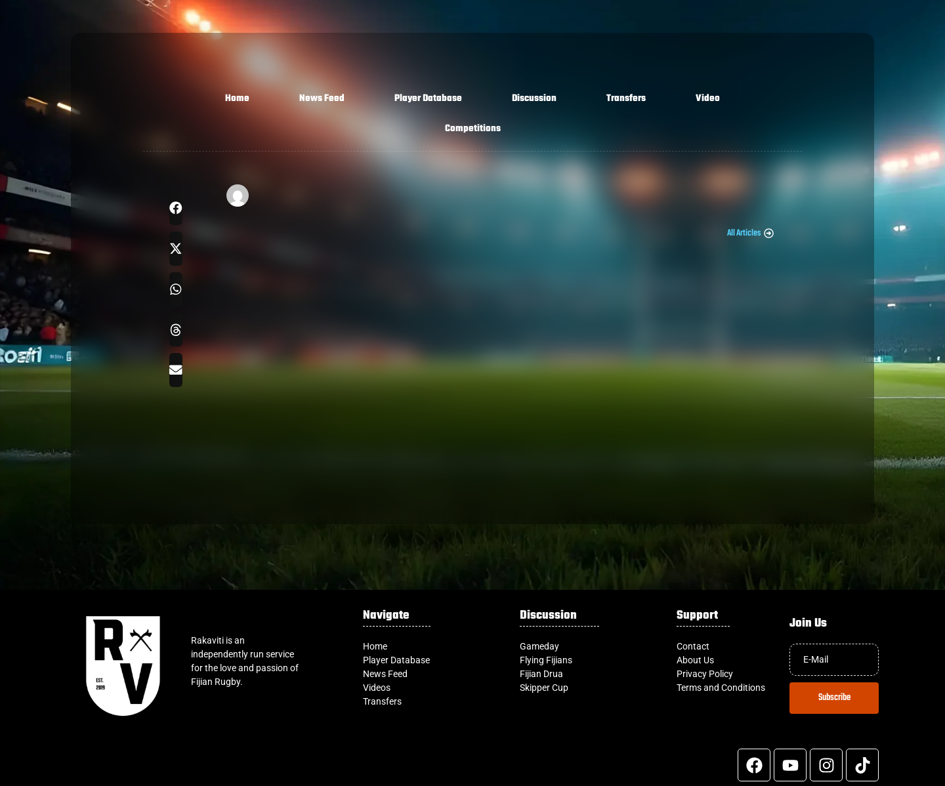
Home (237, 98)
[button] (175, 208)
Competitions (473, 128)
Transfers (626, 98)
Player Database (428, 98)
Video (708, 98)
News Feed (322, 98)
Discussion (534, 98)
